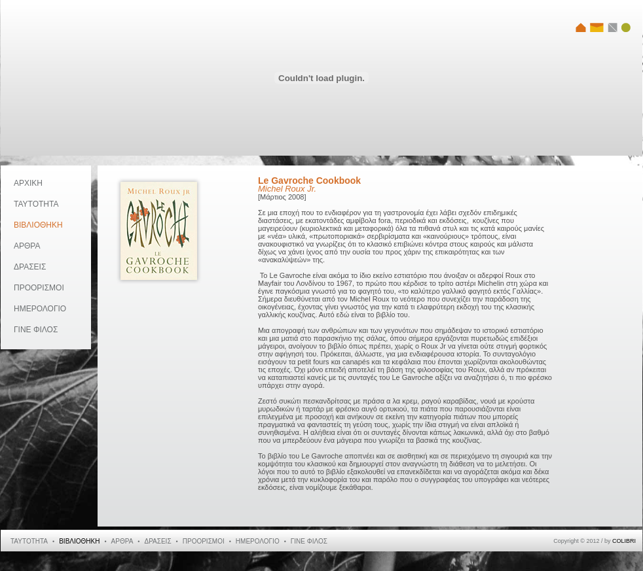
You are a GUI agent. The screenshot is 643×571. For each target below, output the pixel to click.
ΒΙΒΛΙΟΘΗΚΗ (38, 225)
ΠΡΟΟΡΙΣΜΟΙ (39, 287)
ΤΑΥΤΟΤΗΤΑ (36, 204)
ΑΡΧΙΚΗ (28, 183)
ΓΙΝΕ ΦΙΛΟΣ (36, 329)
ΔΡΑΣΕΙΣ (30, 266)
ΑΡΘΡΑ (27, 246)
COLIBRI (624, 541)
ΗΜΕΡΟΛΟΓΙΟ (40, 308)
